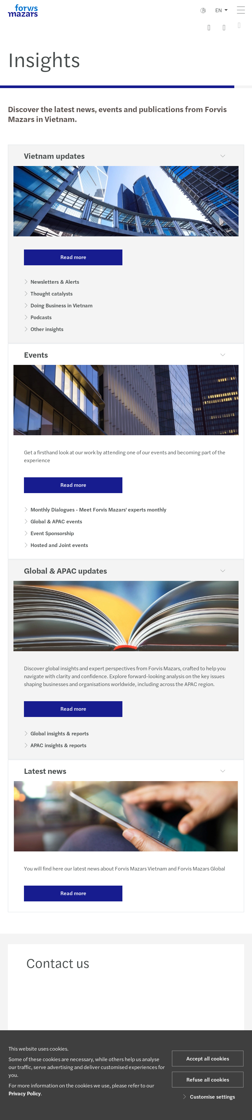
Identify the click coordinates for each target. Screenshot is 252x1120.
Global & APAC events (56, 521)
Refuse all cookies (207, 1079)
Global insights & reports (60, 733)
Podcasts (41, 317)
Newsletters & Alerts (55, 281)
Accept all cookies (207, 1058)
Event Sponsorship (52, 533)
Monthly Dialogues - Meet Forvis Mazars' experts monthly (98, 509)
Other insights (47, 329)
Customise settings (208, 1096)
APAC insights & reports (58, 745)
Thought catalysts (52, 293)
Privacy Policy (25, 1093)
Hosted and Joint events (59, 545)
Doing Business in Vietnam (62, 305)
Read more (73, 257)
